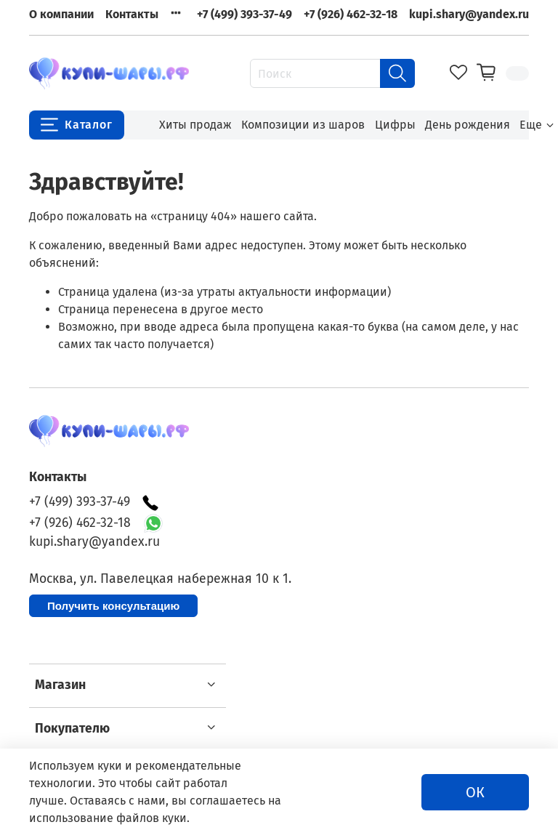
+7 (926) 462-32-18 (350, 14)
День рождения (467, 125)
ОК (475, 792)
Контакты (131, 14)
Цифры (395, 125)
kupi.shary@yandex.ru (469, 14)
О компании (61, 14)
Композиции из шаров (303, 125)
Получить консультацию (113, 606)
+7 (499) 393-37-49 (244, 14)
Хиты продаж (195, 125)
